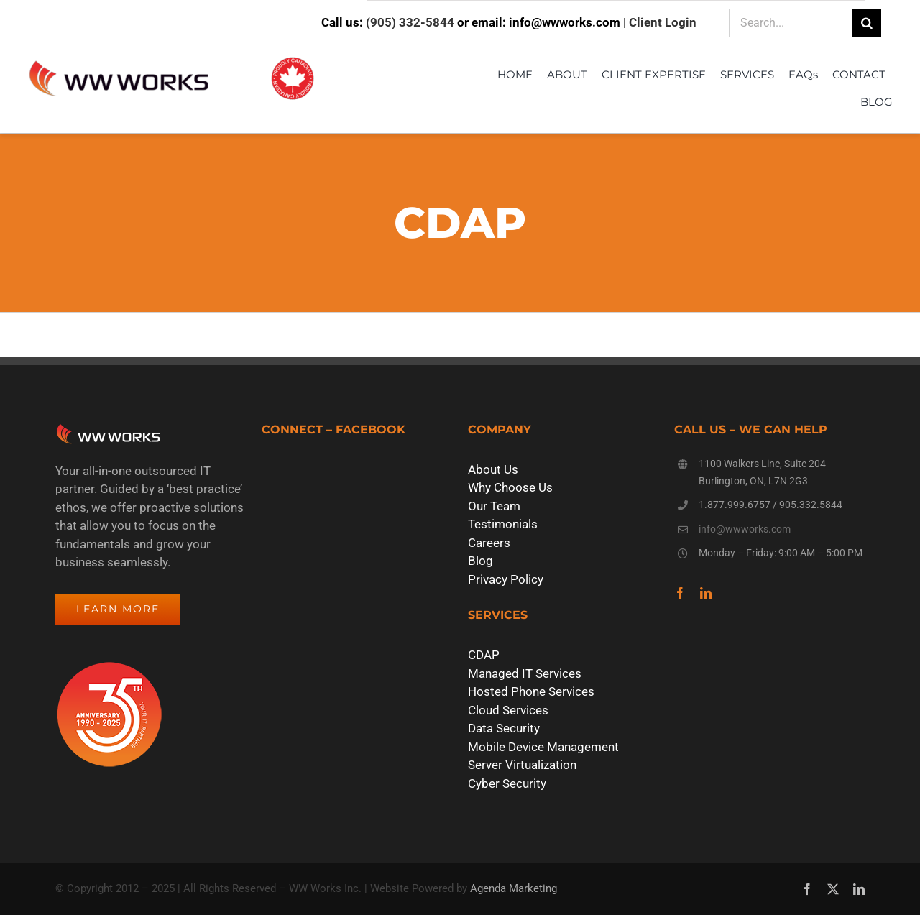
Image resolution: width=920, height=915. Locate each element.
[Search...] (790, 23)
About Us (493, 469)
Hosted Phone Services (531, 691)
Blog (480, 560)
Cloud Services (508, 710)
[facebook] (680, 593)
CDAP (484, 655)
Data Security (504, 728)
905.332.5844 (810, 504)
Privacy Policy (505, 579)
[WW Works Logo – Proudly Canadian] (171, 58)
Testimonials (503, 524)
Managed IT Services (524, 673)
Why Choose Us (510, 487)
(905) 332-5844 (410, 22)
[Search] (866, 23)
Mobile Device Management (543, 747)
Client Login (662, 22)
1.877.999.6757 (734, 504)
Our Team (494, 506)
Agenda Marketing (513, 888)
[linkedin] (706, 593)
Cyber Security (507, 783)
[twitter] (833, 889)
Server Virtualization (522, 765)
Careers (489, 542)
